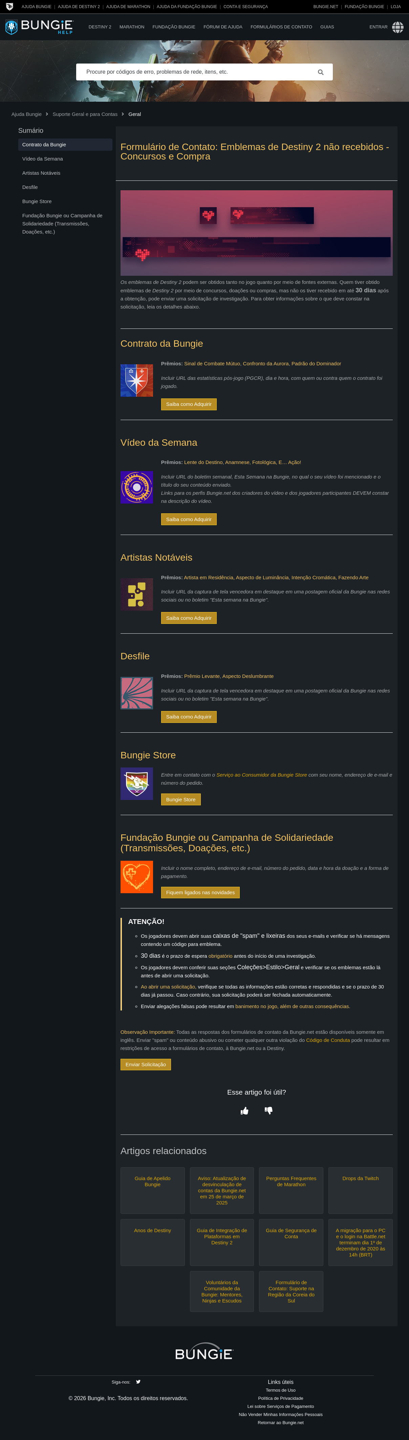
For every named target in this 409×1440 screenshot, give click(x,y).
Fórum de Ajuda (222, 26)
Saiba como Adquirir (189, 404)
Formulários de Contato (281, 26)
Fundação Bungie (364, 6)
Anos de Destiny (152, 1230)
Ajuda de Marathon (128, 6)
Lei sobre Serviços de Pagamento (280, 1406)
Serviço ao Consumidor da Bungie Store (261, 775)
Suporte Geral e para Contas (84, 114)
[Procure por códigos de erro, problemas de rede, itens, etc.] (204, 72)
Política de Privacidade (280, 1398)
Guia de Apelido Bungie (153, 1181)
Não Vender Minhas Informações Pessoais (281, 1414)
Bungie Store (181, 799)
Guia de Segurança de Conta (291, 1233)
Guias (327, 26)
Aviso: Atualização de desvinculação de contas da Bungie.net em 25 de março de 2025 (222, 1190)
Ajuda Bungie (36, 6)
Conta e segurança (245, 6)
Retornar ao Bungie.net (281, 1422)
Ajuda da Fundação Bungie (187, 6)
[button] (244, 1111)
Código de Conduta (328, 1040)
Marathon (132, 26)
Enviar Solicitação (146, 1064)
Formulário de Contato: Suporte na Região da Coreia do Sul (291, 1291)
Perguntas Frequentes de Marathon (291, 1181)
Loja (396, 6)
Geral (135, 114)
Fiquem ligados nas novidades (200, 892)
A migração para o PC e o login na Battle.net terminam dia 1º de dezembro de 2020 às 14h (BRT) (361, 1242)
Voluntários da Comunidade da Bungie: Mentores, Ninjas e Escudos (222, 1291)
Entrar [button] (378, 26)
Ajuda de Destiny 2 (79, 6)
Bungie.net (326, 6)
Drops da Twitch (361, 1178)
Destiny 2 (100, 26)
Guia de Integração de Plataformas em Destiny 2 (222, 1236)
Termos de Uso (281, 1390)
